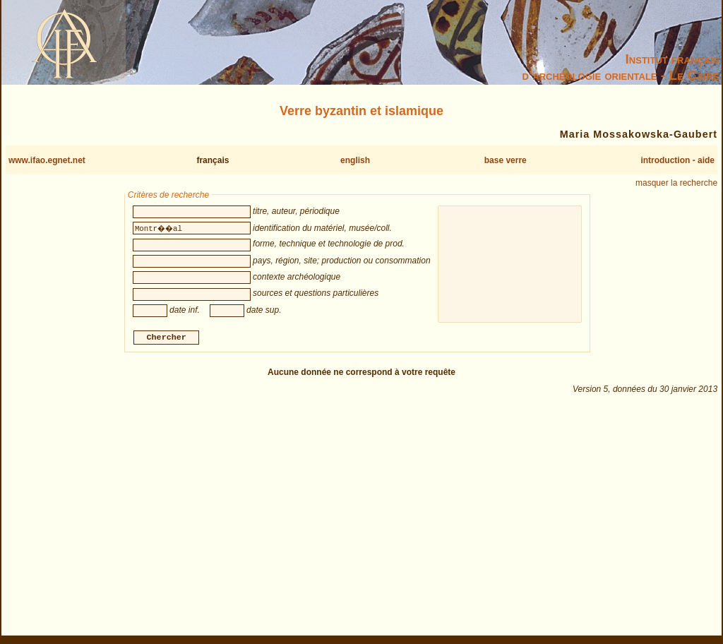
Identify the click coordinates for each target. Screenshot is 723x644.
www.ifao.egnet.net (46, 160)
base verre (505, 160)
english (355, 160)
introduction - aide (677, 160)
